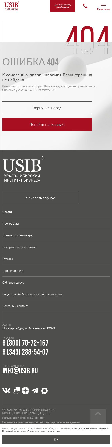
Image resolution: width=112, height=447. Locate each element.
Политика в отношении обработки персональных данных (41, 422)
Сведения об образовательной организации (32, 294)
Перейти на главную (47, 124)
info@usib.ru (20, 371)
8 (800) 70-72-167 (25, 343)
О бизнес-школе (13, 282)
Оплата (7, 212)
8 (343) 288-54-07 (25, 352)
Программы (10, 223)
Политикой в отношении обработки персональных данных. (31, 431)
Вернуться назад (47, 108)
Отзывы (7, 259)
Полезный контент (15, 306)
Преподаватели (12, 270)
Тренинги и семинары (17, 235)
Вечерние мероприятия (18, 247)
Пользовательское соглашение (23, 417)
